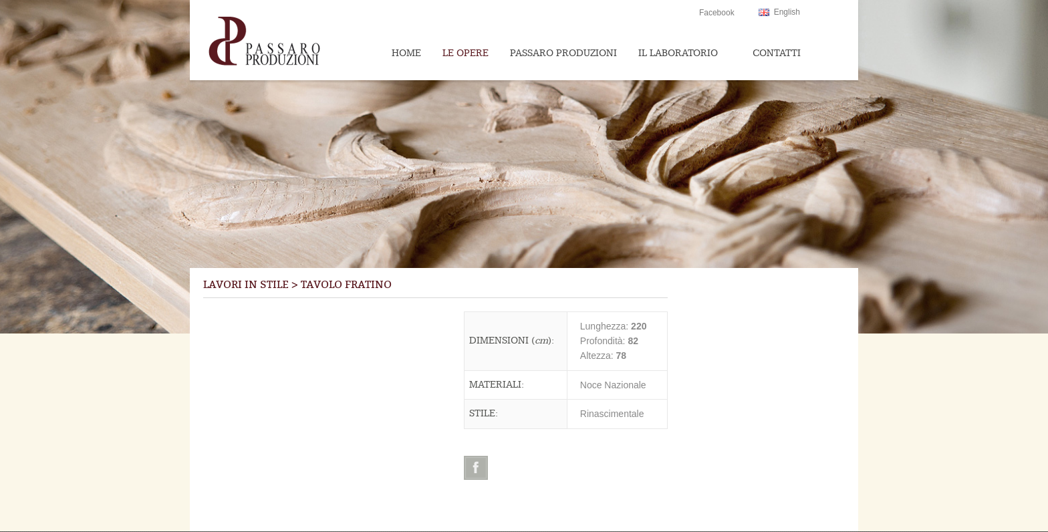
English (787, 12)
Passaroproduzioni (291, 40)
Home (406, 53)
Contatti (777, 53)
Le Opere (465, 53)
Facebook (717, 12)
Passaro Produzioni (563, 53)
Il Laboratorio (678, 53)
